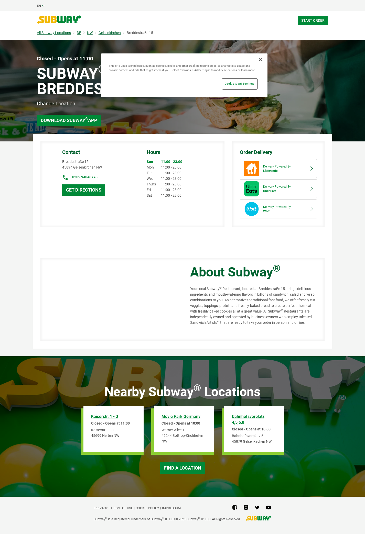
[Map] (109, 299)
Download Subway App (69, 120)
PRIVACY (101, 508)
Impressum (171, 508)
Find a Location (182, 468)
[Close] (260, 59)
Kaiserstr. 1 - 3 (104, 416)
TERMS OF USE (122, 508)
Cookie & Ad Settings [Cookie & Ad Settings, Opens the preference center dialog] (239, 83)
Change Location (56, 104)
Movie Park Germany (181, 416)
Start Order (313, 20)
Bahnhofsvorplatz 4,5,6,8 (248, 419)
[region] (184, 75)
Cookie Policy (147, 508)
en (39, 5)
